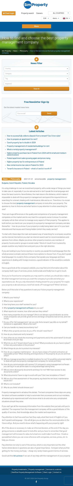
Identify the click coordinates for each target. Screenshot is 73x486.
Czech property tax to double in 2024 (21, 143)
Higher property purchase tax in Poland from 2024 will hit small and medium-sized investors (37, 154)
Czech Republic (15, 183)
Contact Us (57, 472)
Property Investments (19, 469)
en (66, 18)
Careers (39, 13)
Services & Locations (53, 469)
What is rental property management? (22, 149)
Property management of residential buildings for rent (28, 146)
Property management (36, 469)
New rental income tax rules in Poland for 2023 (25, 165)
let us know (18, 456)
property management (56, 179)
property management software (21, 308)
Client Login (47, 472)
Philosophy (24, 51)
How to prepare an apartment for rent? (22, 139)
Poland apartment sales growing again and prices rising (28, 158)
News (15, 51)
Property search (27, 13)
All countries (61, 13)
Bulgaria (5, 183)
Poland (24, 183)
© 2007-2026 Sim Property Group (36, 478)
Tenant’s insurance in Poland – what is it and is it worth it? (29, 169)
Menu (36, 26)
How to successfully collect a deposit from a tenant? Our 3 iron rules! (33, 136)
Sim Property (6, 51)
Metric (56, 18)
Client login (8, 13)
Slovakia (31, 183)
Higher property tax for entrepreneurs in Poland (25, 162)
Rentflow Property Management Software (26, 472)
